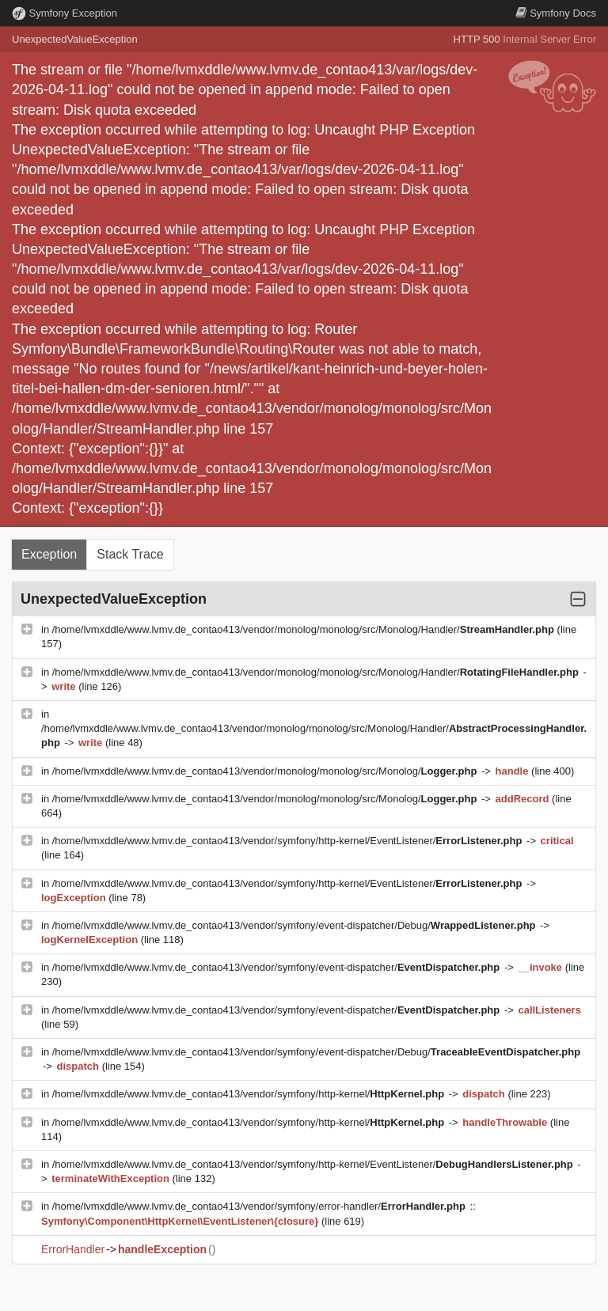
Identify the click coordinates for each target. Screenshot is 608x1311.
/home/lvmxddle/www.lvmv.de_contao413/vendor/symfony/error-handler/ (260, 1206)
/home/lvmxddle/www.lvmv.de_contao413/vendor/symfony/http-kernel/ (249, 1094)
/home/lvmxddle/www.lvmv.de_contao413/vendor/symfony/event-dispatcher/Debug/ (295, 925)
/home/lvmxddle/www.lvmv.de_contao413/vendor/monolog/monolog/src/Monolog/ (266, 771)
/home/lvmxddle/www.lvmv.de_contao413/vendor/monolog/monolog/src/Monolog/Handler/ (304, 629)
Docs (555, 13)
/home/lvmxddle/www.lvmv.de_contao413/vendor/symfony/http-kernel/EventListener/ (288, 841)
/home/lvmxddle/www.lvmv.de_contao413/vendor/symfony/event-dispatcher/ (277, 967)
